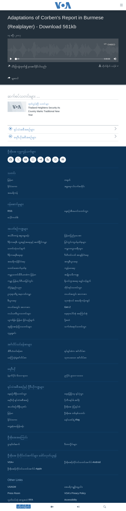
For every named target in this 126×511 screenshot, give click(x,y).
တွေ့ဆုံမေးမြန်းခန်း (16, 426)
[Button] (13, 79)
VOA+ (11, 462)
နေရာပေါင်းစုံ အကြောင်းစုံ (75, 313)
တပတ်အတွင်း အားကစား (19, 307)
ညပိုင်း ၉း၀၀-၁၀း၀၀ (73, 375)
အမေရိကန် (13, 193)
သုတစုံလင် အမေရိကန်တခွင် (77, 300)
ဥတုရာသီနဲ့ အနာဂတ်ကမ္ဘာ (19, 294)
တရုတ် (67, 180)
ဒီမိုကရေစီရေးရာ (15, 255)
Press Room (14, 493)
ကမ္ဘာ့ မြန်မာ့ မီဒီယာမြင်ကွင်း (20, 281)
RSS (10, 211)
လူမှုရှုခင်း (12, 333)
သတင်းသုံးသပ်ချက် (16, 248)
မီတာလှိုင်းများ (70, 444)
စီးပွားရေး (12, 300)
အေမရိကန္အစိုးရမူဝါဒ (73, 487)
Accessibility (70, 500)
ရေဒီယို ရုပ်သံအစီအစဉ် (18, 400)
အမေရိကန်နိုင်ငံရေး (16, 261)
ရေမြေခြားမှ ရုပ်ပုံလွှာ (73, 393)
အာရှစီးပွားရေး (71, 261)
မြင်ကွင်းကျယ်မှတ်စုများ (75, 242)
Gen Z (67, 307)
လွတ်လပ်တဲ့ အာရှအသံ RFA (20, 500)
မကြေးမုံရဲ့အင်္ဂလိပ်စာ (17, 357)
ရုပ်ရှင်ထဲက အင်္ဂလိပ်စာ (74, 351)
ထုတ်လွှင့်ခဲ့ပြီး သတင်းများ (38, 104)
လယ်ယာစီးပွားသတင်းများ (19, 313)
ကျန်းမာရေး (69, 268)
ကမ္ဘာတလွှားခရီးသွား (73, 248)
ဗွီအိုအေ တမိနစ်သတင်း (74, 413)
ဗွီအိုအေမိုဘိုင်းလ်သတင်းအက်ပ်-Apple (25, 469)
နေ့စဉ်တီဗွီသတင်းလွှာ (17, 393)
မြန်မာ (10, 180)
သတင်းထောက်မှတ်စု (17, 268)
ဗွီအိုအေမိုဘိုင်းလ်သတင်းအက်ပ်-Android (82, 462)
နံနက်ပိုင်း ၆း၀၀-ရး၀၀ (18, 375)
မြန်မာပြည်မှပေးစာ (72, 235)
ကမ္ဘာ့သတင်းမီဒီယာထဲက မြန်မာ (22, 274)
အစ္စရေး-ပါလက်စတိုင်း (74, 186)
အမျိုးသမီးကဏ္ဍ (71, 274)
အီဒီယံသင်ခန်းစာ (15, 351)
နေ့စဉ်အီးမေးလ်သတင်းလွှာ (76, 211)
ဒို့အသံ (67, 320)
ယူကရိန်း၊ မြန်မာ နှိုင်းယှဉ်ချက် (21, 320)
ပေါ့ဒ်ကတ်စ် (13, 217)
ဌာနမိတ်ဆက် (14, 444)
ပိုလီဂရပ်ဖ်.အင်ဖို (72, 400)
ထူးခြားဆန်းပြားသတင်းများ (20, 326)
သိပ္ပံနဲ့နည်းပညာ (15, 287)
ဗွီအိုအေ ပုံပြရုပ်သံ (72, 406)
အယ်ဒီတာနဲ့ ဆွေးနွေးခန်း (18, 235)
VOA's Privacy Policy (75, 493)
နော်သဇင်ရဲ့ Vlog (72, 419)
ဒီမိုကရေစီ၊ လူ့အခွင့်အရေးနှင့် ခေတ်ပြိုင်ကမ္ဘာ (27, 242)
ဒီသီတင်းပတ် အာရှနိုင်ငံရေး (76, 255)
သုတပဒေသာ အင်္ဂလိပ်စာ (75, 357)
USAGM (12, 487)
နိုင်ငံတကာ (12, 186)
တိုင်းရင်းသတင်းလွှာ (73, 287)
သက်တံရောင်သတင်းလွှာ (75, 326)
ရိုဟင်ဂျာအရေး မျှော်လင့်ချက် (77, 281)
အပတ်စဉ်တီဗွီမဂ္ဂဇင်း (17, 406)
